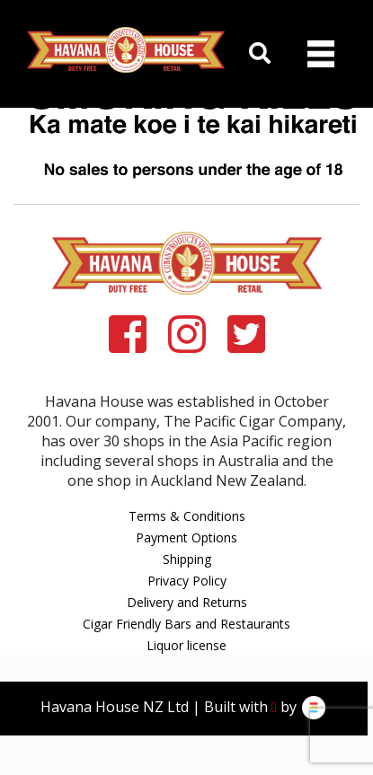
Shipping (187, 559)
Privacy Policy (186, 580)
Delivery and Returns (187, 602)
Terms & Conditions (187, 515)
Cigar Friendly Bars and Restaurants (186, 623)
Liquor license (186, 645)
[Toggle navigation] (321, 54)
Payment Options (186, 537)
